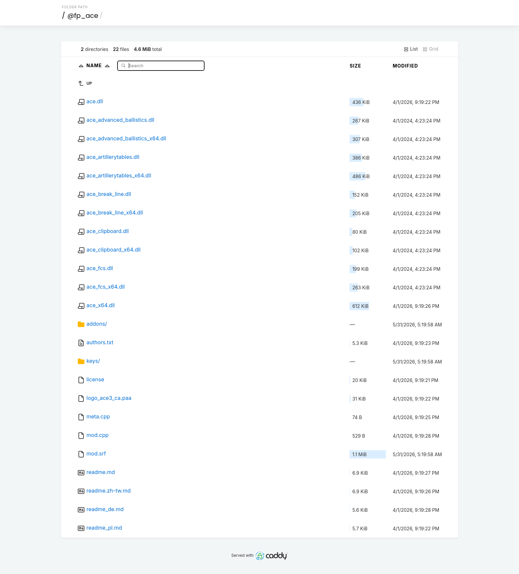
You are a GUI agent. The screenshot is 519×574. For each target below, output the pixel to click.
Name (99, 65)
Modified (405, 66)
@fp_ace (83, 15)
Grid (430, 49)
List (410, 49)
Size (355, 66)
